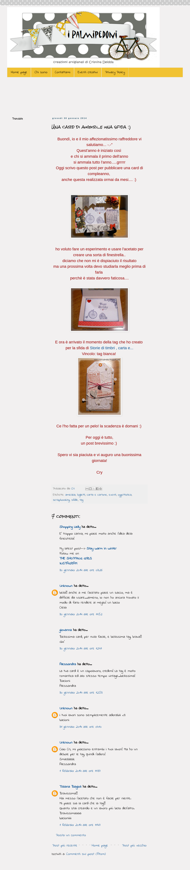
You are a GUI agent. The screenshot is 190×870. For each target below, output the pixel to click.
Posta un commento (71, 835)
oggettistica (125, 495)
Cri (73, 488)
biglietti (81, 495)
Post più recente (64, 845)
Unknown (65, 586)
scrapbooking (61, 500)
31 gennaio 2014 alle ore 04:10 (80, 726)
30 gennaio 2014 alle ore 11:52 (80, 614)
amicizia (70, 495)
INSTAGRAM (68, 563)
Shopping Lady (69, 527)
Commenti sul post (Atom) (86, 854)
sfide (74, 500)
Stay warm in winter (101, 548)
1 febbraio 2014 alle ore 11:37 (80, 771)
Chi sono (41, 72)
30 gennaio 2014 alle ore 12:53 (80, 692)
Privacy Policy (115, 72)
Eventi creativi (88, 72)
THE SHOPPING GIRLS (75, 558)
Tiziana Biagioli (70, 786)
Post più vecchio (134, 845)
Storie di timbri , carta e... (111, 348)
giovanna (65, 630)
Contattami (62, 72)
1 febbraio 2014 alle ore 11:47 (80, 825)
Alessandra (67, 664)
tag (81, 500)
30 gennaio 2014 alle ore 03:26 (80, 570)
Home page (19, 72)
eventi (112, 495)
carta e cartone (97, 495)
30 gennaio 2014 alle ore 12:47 (80, 648)
